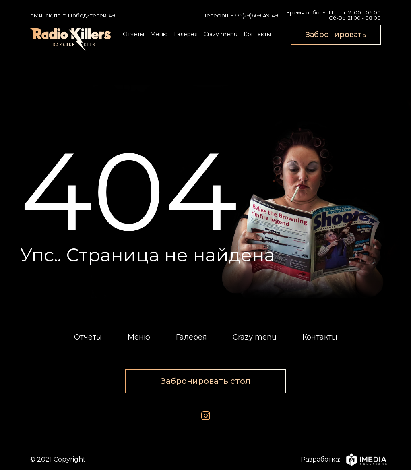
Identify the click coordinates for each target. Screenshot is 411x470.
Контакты (257, 34)
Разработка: (341, 459)
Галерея (186, 34)
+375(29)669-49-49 (254, 15)
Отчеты (133, 34)
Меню (159, 34)
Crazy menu (221, 34)
